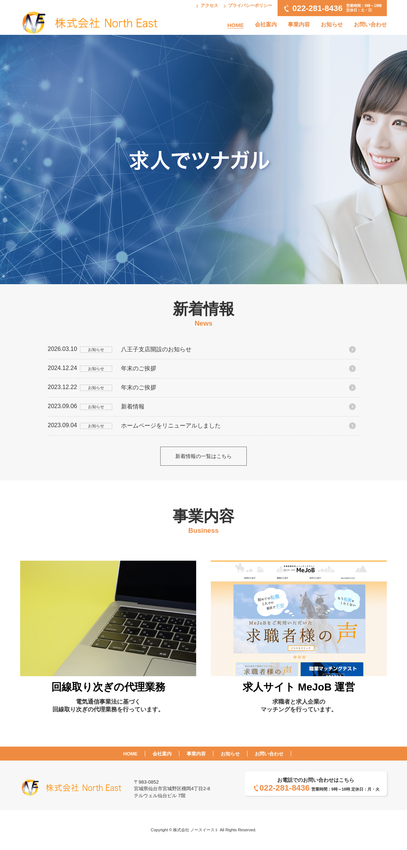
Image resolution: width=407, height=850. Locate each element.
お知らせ (332, 24)
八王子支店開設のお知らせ (156, 349)
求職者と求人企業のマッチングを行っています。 (299, 691)
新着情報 (132, 406)
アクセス (209, 5)
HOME (235, 25)
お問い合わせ (370, 24)
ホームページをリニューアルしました (171, 425)
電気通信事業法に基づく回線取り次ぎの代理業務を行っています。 (108, 691)
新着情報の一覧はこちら (203, 456)
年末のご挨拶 (138, 368)
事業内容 (299, 24)
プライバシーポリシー (250, 5)
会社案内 (266, 24)
